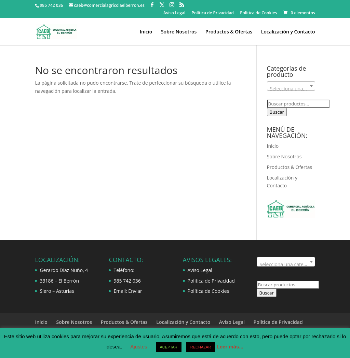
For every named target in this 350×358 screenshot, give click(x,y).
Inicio (146, 32)
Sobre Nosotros (179, 32)
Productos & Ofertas (228, 32)
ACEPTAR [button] (168, 347)
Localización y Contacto (288, 32)
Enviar (135, 291)
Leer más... (230, 346)
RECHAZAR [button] (200, 347)
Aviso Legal (174, 13)
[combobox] (291, 86)
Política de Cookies (258, 13)
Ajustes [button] (138, 346)
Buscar (277, 112)
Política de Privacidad (213, 13)
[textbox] (291, 89)
